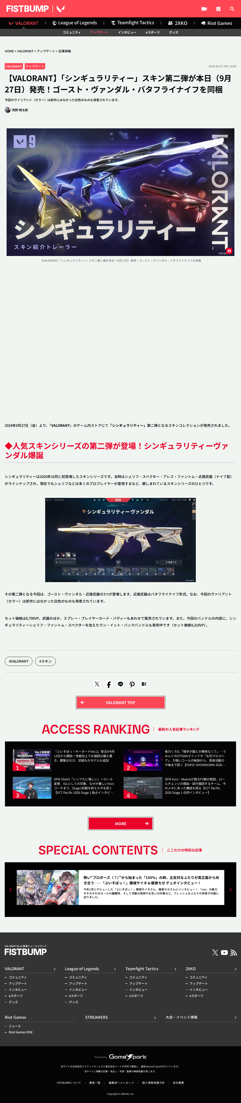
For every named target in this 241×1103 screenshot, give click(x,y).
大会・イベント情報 (185, 9)
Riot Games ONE (21, 1032)
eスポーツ (153, 32)
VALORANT (25, 51)
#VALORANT (18, 661)
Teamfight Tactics (141, 968)
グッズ (173, 32)
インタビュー (127, 32)
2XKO (191, 968)
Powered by (120, 1057)
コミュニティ (72, 32)
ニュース (15, 1025)
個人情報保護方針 (153, 1082)
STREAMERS (140, 9)
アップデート (99, 32)
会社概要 (178, 1082)
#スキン (45, 661)
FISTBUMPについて (69, 1082)
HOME (9, 51)
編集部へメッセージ (121, 1082)
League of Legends (82, 968)
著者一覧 (94, 1082)
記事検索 (226, 9)
